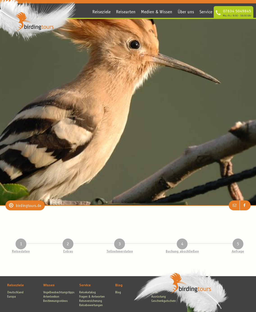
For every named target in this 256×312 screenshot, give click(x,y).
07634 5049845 (237, 11)
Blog (118, 285)
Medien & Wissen (156, 12)
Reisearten (126, 12)
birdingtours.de (28, 206)
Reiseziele (101, 12)
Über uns (186, 12)
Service (205, 12)
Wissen (48, 285)
